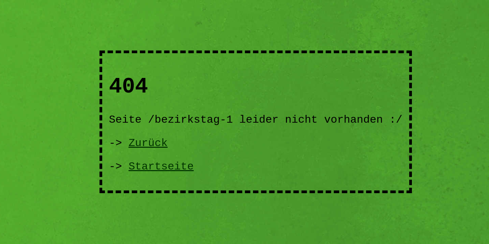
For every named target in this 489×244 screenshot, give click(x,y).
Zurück (147, 143)
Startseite (161, 166)
